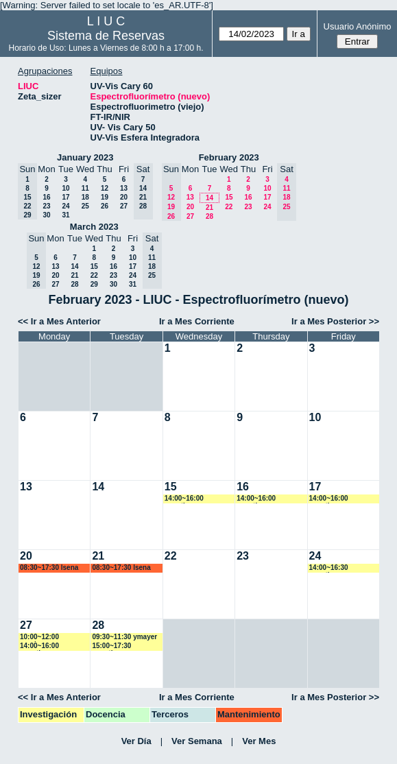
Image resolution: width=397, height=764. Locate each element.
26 (104, 206)
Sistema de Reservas (106, 36)
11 (85, 188)
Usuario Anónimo (358, 26)
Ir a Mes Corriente (196, 321)
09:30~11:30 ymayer (124, 637)
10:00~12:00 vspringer (39, 637)
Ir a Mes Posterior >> (335, 321)
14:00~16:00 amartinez (184, 498)
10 (65, 188)
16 (46, 197)
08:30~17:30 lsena (49, 567)
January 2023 (85, 157)
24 (65, 206)
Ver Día (136, 741)
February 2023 (229, 157)
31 (65, 215)
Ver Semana (196, 741)
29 (94, 284)
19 (104, 197)
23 (46, 206)
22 (228, 207)
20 (124, 197)
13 (124, 188)
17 (65, 197)
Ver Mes (259, 741)
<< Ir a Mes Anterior (59, 321)
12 (104, 188)
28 (209, 216)
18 (85, 197)
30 (46, 215)
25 (85, 206)
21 (209, 207)
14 (209, 198)
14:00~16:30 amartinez (328, 568)
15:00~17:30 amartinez (111, 646)
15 (228, 197)
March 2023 (94, 227)
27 (124, 206)
